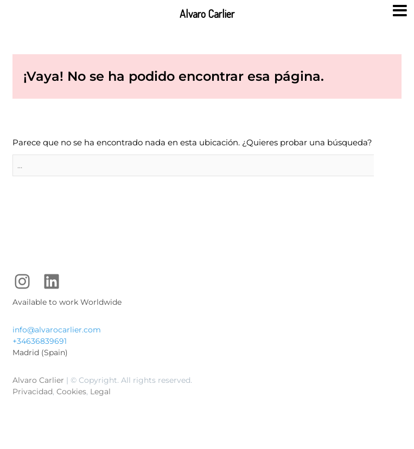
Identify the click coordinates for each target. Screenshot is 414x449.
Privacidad (32, 391)
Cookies (71, 391)
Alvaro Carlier (38, 380)
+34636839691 (39, 341)
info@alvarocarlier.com (56, 330)
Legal (100, 391)
